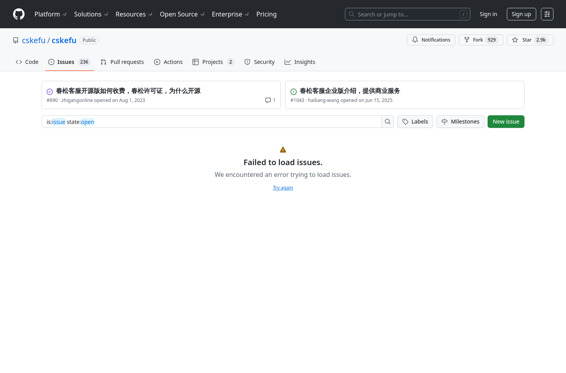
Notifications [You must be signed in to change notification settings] (431, 39)
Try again (283, 187)
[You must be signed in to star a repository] (530, 40)
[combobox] (214, 121)
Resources (135, 14)
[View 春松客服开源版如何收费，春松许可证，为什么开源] (162, 89)
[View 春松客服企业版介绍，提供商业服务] (405, 89)
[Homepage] (19, 14)
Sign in (488, 14)
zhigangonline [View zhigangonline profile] (77, 100)
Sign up (521, 14)
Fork (481, 40)
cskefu (33, 40)
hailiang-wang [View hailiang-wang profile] (323, 100)
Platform (51, 14)
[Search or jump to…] (407, 14)
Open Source (183, 14)
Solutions (91, 14)
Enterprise (231, 14)
